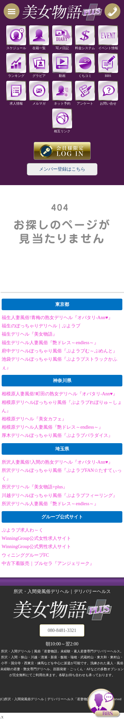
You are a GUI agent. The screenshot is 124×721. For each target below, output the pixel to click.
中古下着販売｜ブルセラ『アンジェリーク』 (48, 563)
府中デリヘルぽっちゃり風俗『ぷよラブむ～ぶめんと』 (59, 350)
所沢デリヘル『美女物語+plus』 (34, 486)
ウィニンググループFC (25, 555)
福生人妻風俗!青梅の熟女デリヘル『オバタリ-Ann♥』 (57, 317)
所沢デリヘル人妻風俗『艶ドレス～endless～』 (50, 503)
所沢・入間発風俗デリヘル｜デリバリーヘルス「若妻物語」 (49, 699)
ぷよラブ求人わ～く (22, 530)
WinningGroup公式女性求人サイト (36, 538)
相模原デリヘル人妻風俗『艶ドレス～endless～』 (52, 427)
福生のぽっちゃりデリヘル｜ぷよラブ (41, 325)
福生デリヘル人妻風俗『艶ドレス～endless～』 (50, 342)
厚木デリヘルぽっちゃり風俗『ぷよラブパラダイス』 (57, 435)
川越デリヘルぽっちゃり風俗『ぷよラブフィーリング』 (59, 495)
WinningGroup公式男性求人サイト (36, 546)
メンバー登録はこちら (62, 169)
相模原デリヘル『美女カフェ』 (34, 418)
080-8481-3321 (62, 630)
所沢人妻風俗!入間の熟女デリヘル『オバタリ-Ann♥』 (57, 462)
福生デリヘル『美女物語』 (29, 334)
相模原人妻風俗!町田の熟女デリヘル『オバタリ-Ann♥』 (59, 393)
